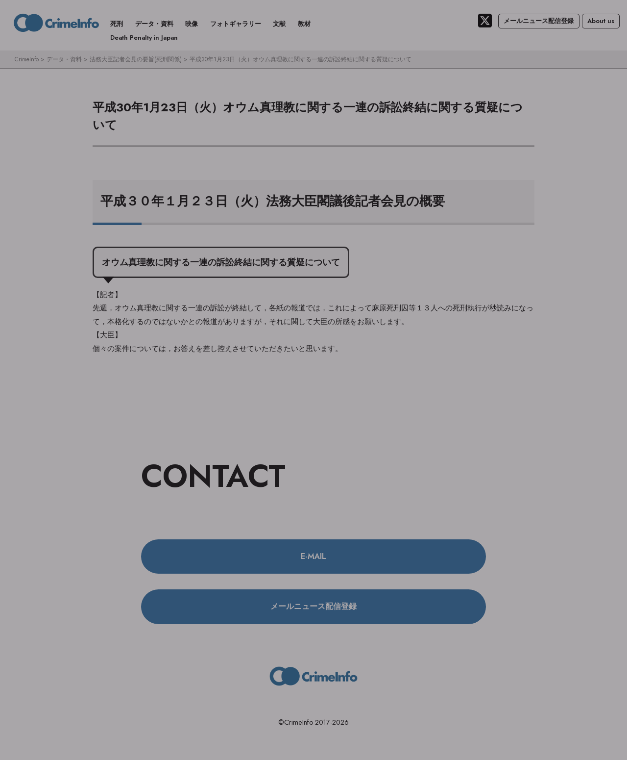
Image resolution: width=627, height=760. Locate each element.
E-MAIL (313, 556)
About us (600, 20)
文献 (279, 23)
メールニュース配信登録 (539, 20)
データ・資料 (154, 23)
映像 (191, 23)
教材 (304, 23)
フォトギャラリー (235, 23)
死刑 (116, 23)
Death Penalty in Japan (144, 37)
